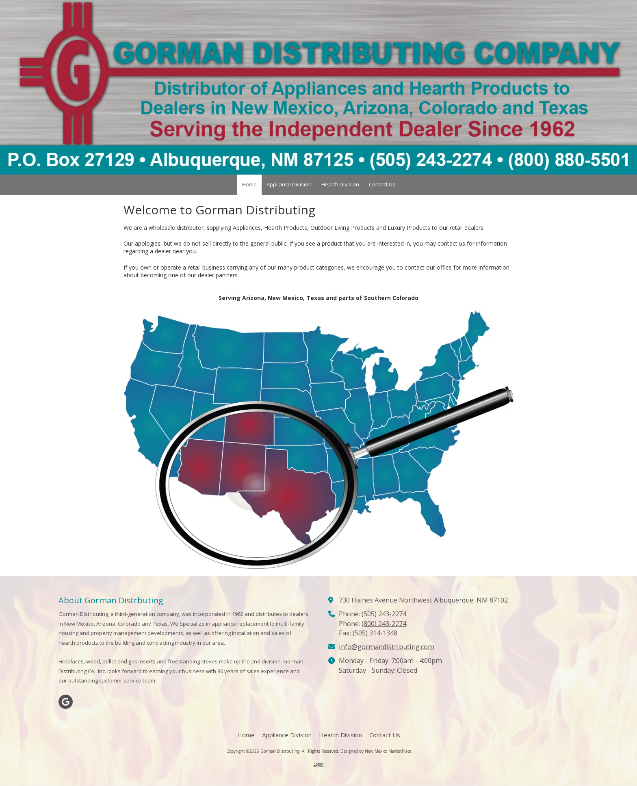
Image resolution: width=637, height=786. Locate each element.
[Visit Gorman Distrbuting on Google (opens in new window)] (65, 702)
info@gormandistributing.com (386, 646)
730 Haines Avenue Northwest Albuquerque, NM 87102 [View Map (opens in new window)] (423, 600)
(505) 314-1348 (375, 632)
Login (319, 764)
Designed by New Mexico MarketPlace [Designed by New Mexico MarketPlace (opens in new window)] (375, 751)
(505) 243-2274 (384, 613)
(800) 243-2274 (384, 623)
